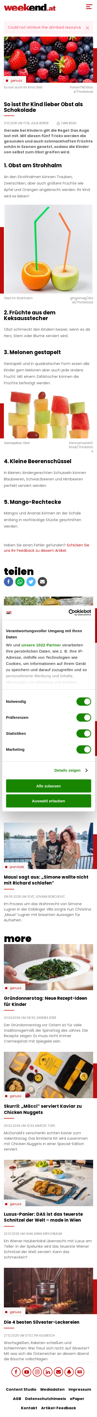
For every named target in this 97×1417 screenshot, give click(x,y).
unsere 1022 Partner (41, 645)
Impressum (80, 1389)
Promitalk (17, 867)
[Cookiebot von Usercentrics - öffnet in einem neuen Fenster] (69, 612)
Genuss (16, 81)
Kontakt (29, 1408)
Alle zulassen (48, 786)
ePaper (77, 1398)
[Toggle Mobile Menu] (89, 7)
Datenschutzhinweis (45, 1398)
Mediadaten (52, 1389)
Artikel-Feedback (58, 1408)
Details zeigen (67, 770)
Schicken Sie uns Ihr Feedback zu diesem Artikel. (46, 548)
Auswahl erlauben (48, 801)
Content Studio (21, 1389)
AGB (17, 1398)
